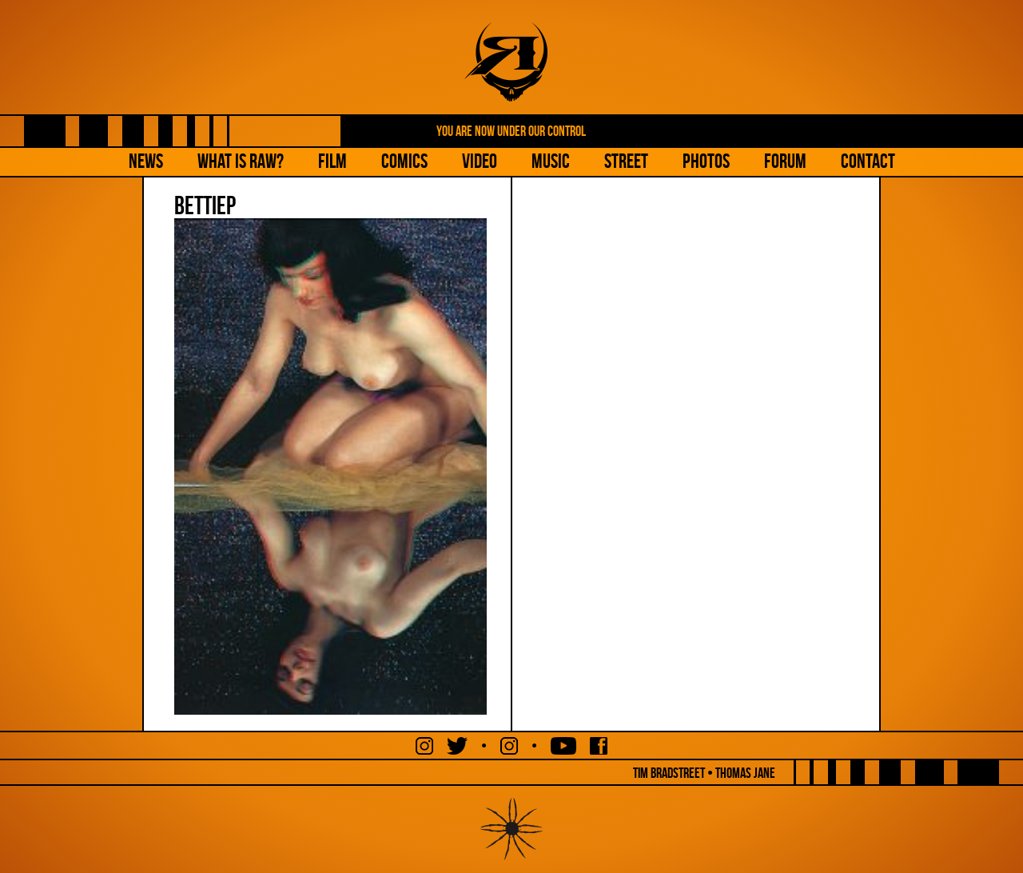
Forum (785, 161)
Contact (868, 161)
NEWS (146, 161)
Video (479, 161)
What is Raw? (240, 161)
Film (332, 161)
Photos (706, 161)
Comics (404, 161)
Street (626, 161)
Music (550, 161)
